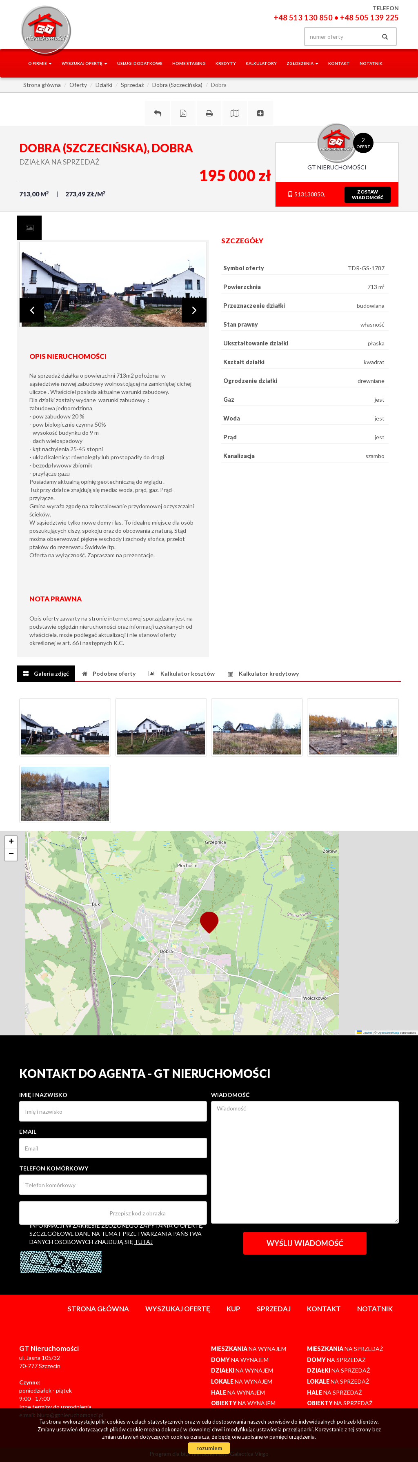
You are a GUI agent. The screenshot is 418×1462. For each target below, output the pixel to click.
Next (194, 310)
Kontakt (339, 63)
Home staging (189, 63)
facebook (251, 36)
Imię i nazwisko (43, 1094)
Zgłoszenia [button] (302, 63)
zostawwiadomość (367, 194)
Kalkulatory (261, 63)
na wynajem (248, 1348)
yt (284, 36)
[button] (209, 922)
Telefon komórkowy (53, 1168)
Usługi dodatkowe (139, 63)
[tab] (29, 228)
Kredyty (226, 63)
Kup (233, 1308)
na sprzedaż (345, 1348)
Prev (32, 310)
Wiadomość (230, 1094)
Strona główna (98, 1308)
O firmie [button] (40, 63)
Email (27, 1131)
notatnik (371, 63)
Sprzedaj (274, 1308)
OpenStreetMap (388, 1033)
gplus (268, 36)
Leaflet (364, 1033)
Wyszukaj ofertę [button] (84, 63)
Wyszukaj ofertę (177, 1308)
